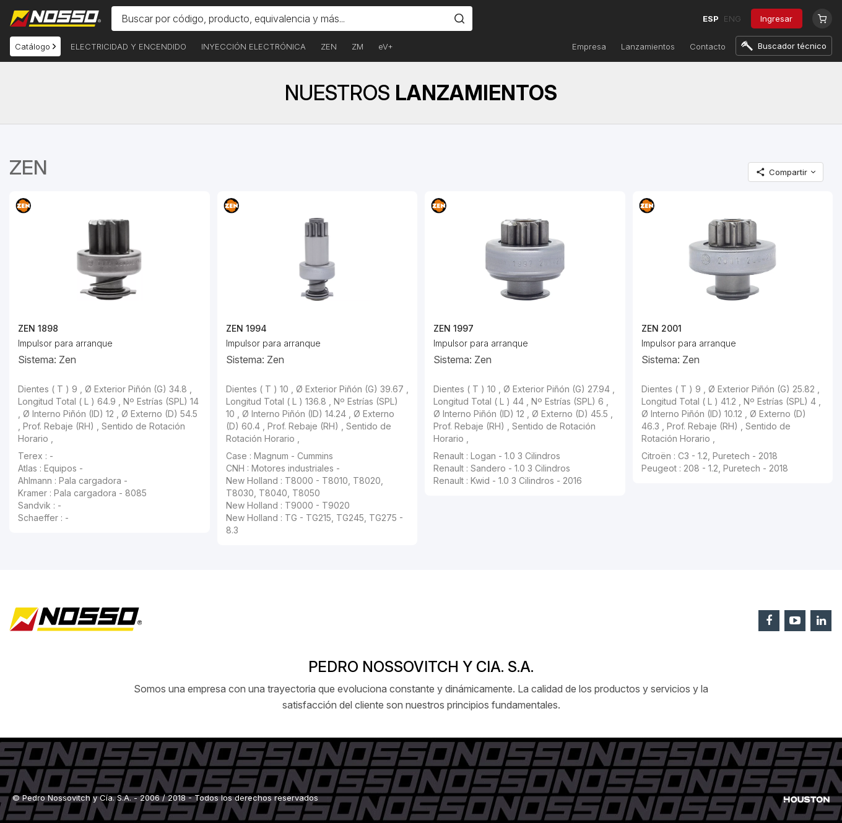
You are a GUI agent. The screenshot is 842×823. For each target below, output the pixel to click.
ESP (710, 19)
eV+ (385, 46)
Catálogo (35, 46)
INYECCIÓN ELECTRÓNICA (253, 46)
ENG (731, 19)
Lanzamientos (648, 46)
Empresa (589, 46)
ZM (357, 46)
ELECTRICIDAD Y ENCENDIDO (128, 46)
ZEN (329, 46)
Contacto (708, 46)
